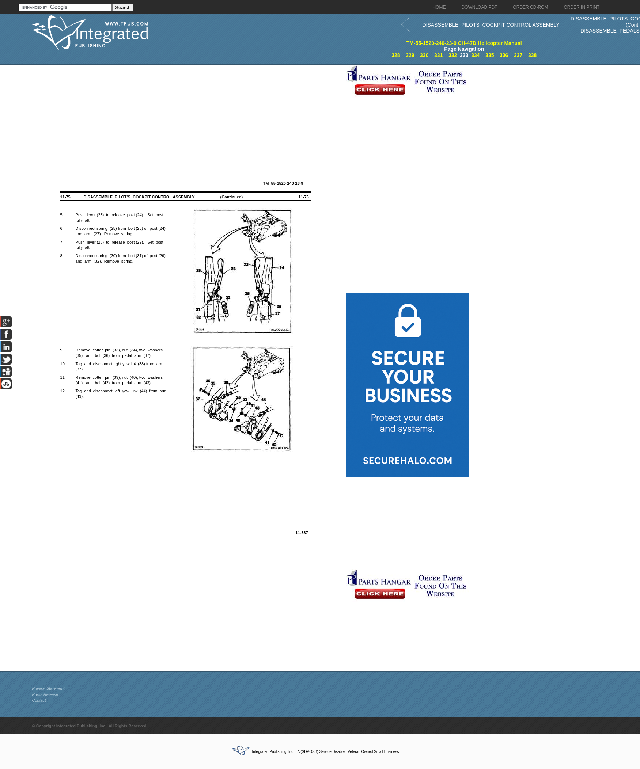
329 (410, 55)
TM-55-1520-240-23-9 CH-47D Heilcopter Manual (464, 43)
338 (532, 55)
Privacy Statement (48, 688)
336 (504, 55)
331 (438, 55)
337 (518, 55)
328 (395, 55)
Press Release (45, 694)
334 (475, 55)
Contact (39, 700)
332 (452, 55)
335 (489, 55)
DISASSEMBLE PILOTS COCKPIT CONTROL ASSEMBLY (491, 25)
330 (424, 55)
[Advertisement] (187, 116)
